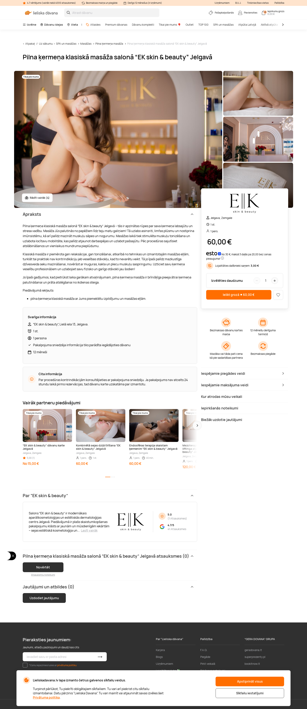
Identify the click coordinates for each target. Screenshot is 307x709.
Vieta (72, 24)
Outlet (190, 24)
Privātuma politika (46, 697)
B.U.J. (238, 3)
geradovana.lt (253, 650)
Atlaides (93, 24)
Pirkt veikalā (207, 664)
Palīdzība (279, 3)
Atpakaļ (30, 43)
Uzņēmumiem (222, 3)
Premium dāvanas (116, 24)
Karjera (160, 650)
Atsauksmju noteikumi (43, 574)
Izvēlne (29, 24)
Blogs (159, 657)
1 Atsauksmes (177, 518)
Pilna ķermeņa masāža (109, 43)
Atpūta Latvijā (247, 24)
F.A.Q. (203, 650)
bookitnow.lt (252, 664)
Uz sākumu (46, 43)
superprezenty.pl (255, 657)
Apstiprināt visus (250, 681)
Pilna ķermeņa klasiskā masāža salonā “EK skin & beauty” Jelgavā (167, 43)
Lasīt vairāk (89, 530)
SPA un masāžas (223, 24)
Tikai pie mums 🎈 (170, 24)
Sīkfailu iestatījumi (250, 693)
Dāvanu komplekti (143, 24)
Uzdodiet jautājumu (44, 598)
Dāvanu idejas (51, 24)
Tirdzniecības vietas (258, 3)
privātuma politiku (67, 665)
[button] (197, 425)
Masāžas (85, 43)
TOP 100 (203, 24)
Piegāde (205, 657)
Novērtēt (43, 567)
